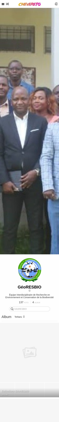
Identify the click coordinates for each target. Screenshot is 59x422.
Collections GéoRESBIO (15, 391)
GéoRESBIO (29, 287)
